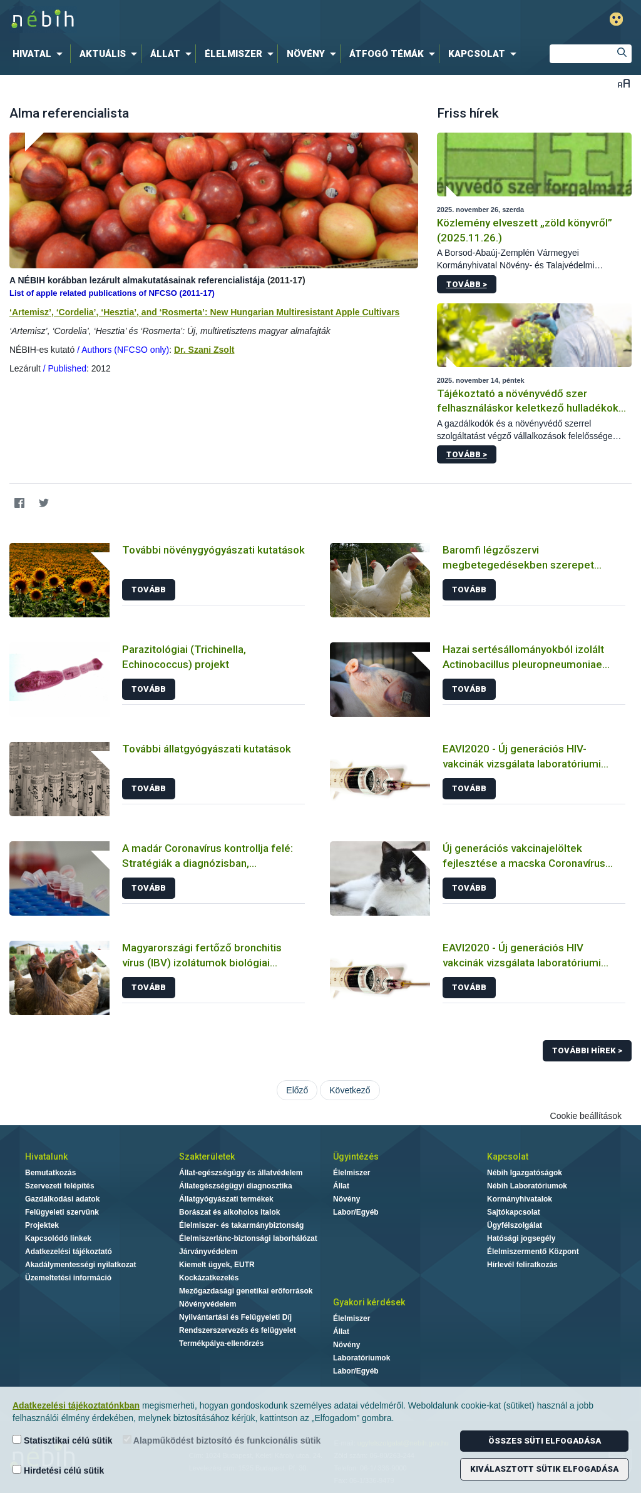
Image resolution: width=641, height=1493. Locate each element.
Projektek (42, 1225)
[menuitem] (40, 53)
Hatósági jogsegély (521, 1238)
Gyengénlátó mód (616, 19)
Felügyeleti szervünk (62, 1212)
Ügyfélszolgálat (514, 1225)
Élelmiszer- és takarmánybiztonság (241, 1225)
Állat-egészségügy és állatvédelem (240, 1172)
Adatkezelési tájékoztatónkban (76, 1405)
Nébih (190, 19)
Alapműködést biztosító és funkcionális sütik (222, 1440)
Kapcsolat (507, 1156)
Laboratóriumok (361, 1358)
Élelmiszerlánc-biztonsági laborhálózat (248, 1238)
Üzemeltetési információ (68, 1277)
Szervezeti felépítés (60, 1186)
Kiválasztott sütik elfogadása (544, 1469)
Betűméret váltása (624, 83)
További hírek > (587, 1050)
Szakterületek (207, 1156)
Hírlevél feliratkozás (522, 1264)
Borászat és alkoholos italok (229, 1212)
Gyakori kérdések (369, 1302)
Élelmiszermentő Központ (533, 1251)
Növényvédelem (207, 1304)
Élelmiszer (351, 1172)
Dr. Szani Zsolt (204, 350)
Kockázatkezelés (208, 1277)
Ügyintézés (356, 1156)
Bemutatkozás (50, 1172)
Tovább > (466, 284)
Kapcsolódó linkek (58, 1238)
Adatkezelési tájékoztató (68, 1251)
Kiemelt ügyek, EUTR (217, 1264)
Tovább (148, 589)
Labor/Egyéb (356, 1212)
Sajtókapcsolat (513, 1212)
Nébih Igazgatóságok (524, 1172)
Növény (346, 1199)
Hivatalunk (46, 1156)
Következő (349, 1090)
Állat (341, 1186)
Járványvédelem (208, 1251)
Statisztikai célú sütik (63, 1440)
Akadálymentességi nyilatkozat (80, 1264)
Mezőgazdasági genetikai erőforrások (245, 1291)
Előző (297, 1090)
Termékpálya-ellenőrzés (221, 1343)
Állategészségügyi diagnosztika (235, 1186)
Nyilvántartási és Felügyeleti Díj (235, 1317)
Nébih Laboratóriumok (527, 1186)
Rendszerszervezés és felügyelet (237, 1330)
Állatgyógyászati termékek (226, 1199)
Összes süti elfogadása (544, 1440)
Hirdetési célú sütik (58, 1470)
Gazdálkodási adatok (62, 1199)
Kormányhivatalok (519, 1199)
